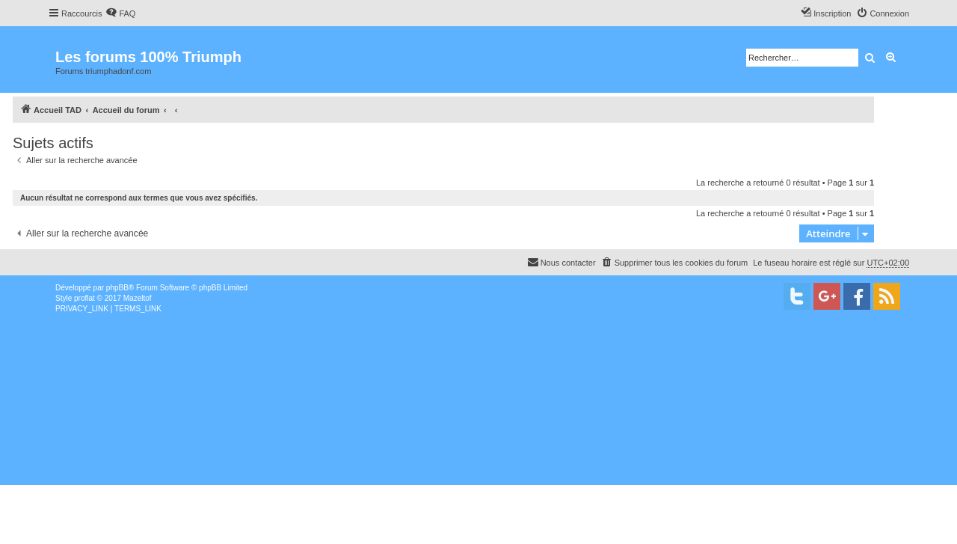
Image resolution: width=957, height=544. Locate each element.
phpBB (117, 288)
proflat (84, 298)
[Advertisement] (448, 426)
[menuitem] (120, 13)
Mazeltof (137, 298)
